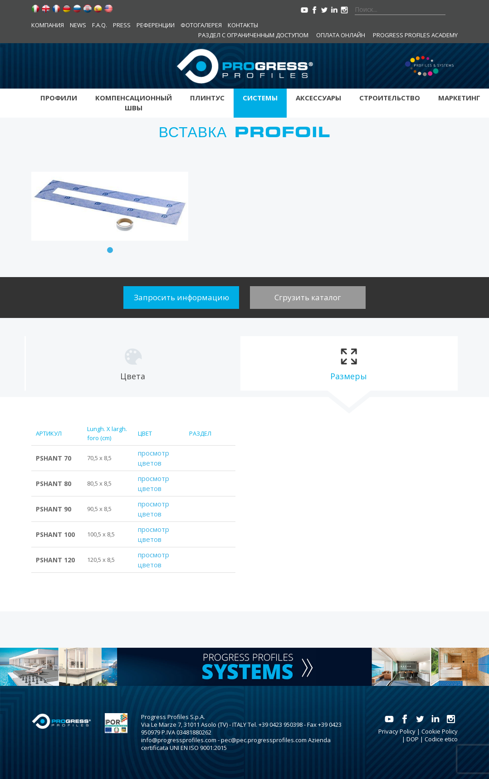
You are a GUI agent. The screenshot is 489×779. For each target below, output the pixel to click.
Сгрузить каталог (307, 297)
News (78, 25)
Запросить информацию (181, 297)
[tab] (133, 363)
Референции (156, 25)
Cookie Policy (439, 731)
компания (47, 25)
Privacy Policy (397, 731)
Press (122, 25)
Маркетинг (459, 97)
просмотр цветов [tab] (153, 457)
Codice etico (441, 739)
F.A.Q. (99, 25)
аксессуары (318, 97)
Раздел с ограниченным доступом (253, 35)
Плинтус (207, 97)
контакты (243, 25)
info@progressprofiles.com (178, 740)
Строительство (389, 97)
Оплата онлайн (340, 35)
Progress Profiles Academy (415, 35)
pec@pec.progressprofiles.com (264, 740)
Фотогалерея (201, 25)
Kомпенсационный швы (133, 102)
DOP (412, 739)
